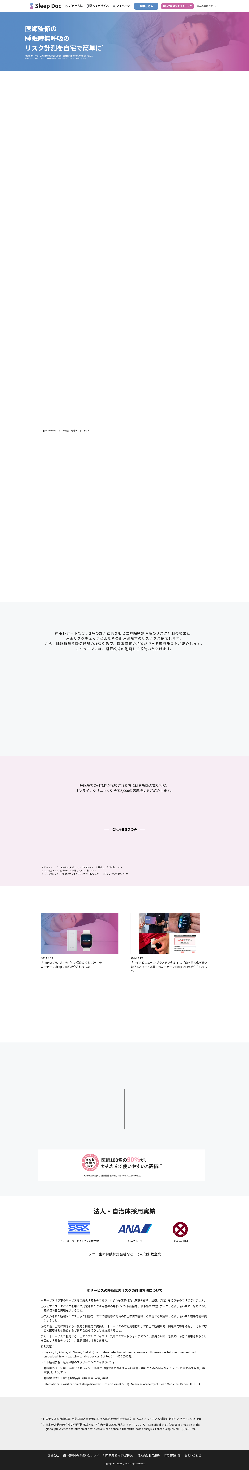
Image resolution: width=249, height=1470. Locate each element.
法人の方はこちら (206, 6)
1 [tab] (124, 426)
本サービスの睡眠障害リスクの (125, 1290)
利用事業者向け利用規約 (118, 1455)
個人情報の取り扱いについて (81, 1455)
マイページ (123, 6)
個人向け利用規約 (149, 1455)
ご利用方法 (76, 6)
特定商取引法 (172, 1455)
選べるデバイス (99, 6)
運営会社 (53, 1455)
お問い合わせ (193, 1455)
